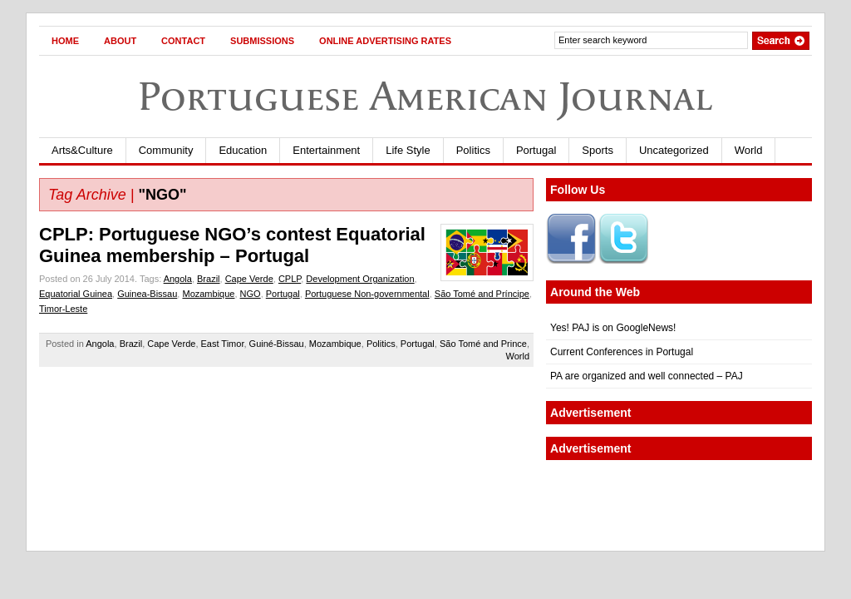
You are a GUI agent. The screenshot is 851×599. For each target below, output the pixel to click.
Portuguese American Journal (425, 96)
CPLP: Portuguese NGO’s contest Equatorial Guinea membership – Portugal (232, 245)
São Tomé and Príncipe (482, 294)
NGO (250, 294)
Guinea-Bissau (147, 294)
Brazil (208, 279)
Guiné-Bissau (276, 344)
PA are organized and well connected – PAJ (646, 376)
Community (166, 150)
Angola (178, 279)
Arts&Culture (82, 150)
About (120, 41)
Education (243, 150)
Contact (183, 41)
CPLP (289, 279)
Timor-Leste (63, 309)
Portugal (536, 150)
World (749, 150)
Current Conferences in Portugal (621, 352)
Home (65, 41)
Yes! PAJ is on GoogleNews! (613, 328)
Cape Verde (249, 279)
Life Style (408, 150)
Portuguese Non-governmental (367, 294)
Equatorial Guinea (75, 294)
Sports (597, 150)
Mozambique (208, 294)
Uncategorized (674, 150)
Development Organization (360, 279)
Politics (473, 150)
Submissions (262, 41)
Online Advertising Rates (385, 41)
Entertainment (326, 150)
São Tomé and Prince (483, 344)
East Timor (222, 344)
